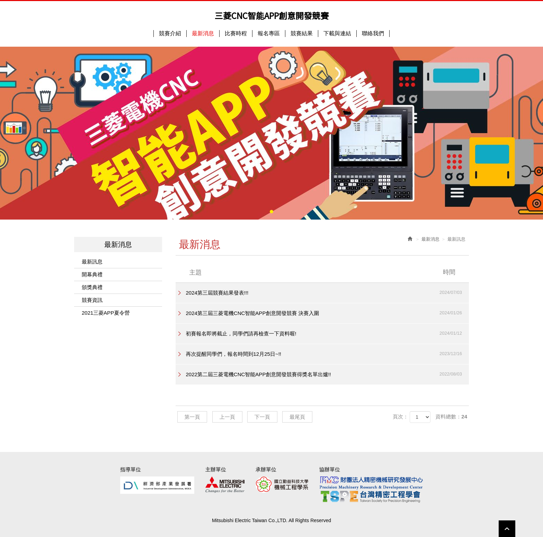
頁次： (400, 416)
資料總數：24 (451, 416)
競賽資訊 (92, 300)
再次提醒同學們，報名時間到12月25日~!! (327, 353)
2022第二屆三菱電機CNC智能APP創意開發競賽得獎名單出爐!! (327, 374)
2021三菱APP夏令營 (106, 313)
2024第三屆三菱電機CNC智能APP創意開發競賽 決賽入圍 (327, 312)
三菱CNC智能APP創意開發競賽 (272, 15)
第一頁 (192, 417)
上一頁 (227, 417)
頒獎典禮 (92, 287)
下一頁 (262, 417)
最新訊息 (92, 262)
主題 (326, 272)
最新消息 (430, 239)
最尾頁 (297, 417)
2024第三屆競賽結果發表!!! (327, 292)
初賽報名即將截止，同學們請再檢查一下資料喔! (327, 333)
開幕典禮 (92, 274)
